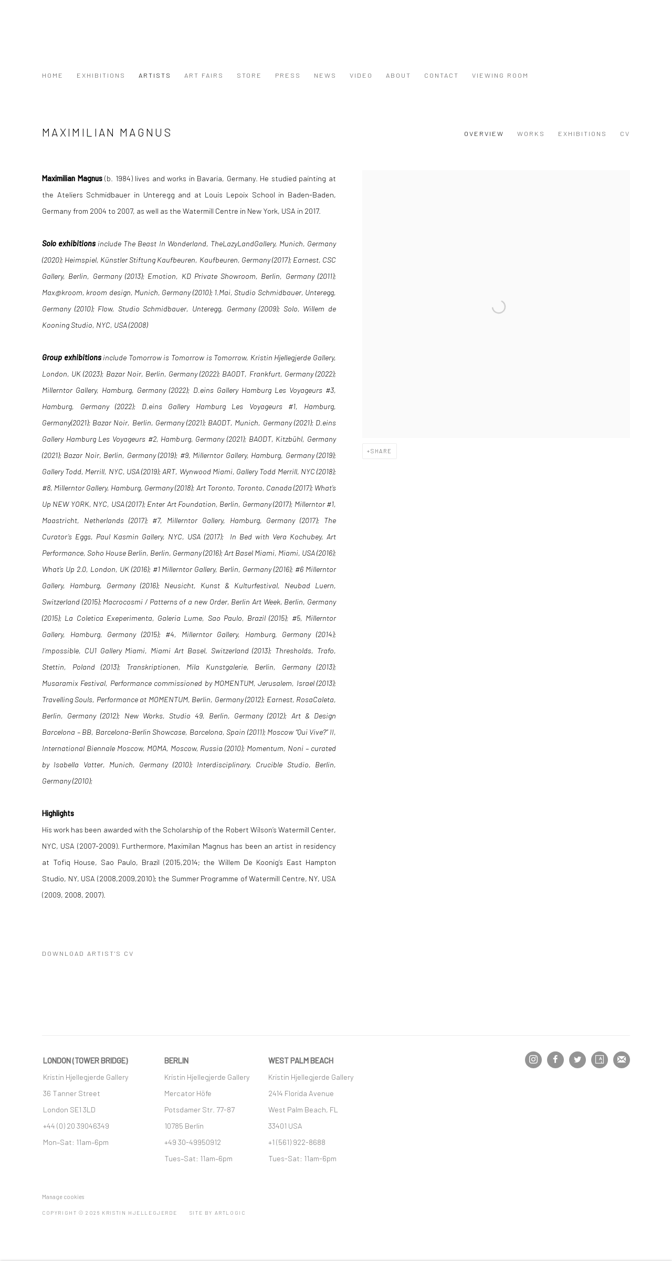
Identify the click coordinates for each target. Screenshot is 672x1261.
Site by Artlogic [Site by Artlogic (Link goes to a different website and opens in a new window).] (218, 1213)
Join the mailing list (621, 1059)
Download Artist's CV (96, 955)
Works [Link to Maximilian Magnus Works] (531, 133)
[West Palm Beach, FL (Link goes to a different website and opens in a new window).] (304, 1109)
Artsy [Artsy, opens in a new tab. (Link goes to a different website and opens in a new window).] (599, 1059)
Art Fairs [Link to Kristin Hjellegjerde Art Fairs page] (204, 75)
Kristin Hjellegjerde (94, 39)
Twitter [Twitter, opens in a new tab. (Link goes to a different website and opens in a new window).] (577, 1059)
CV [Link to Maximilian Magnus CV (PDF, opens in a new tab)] (625, 133)
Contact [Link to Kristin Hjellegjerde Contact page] (441, 75)
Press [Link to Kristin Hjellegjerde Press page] (288, 75)
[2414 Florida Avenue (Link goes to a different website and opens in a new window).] (301, 1093)
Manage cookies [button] (63, 1196)
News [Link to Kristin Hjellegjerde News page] (325, 75)
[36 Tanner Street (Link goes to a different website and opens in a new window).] (71, 1093)
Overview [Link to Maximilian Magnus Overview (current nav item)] (484, 133)
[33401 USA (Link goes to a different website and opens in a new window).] (285, 1125)
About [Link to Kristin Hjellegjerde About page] (398, 75)
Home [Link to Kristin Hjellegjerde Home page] (53, 75)
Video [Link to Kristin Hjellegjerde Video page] (361, 75)
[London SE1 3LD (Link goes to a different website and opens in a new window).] (70, 1109)
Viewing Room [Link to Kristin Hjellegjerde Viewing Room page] (500, 75)
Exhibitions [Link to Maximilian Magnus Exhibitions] (582, 133)
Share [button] (381, 450)
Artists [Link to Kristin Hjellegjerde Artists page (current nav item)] (155, 75)
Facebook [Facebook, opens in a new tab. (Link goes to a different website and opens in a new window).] (555, 1059)
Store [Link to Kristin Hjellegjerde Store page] (249, 75)
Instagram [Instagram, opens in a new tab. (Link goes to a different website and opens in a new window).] (533, 1059)
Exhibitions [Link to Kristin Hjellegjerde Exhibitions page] (101, 75)
